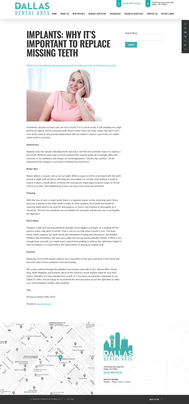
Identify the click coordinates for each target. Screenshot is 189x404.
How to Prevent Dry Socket (102, 65)
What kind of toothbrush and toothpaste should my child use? (57, 65)
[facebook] (185, 24)
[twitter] (185, 37)
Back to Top (156, 399)
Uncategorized (43, 304)
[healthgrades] (185, 45)
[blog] (185, 41)
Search (131, 44)
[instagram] (185, 49)
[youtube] (185, 32)
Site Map (70, 399)
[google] (185, 28)
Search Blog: (131, 33)
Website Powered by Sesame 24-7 (46, 399)
